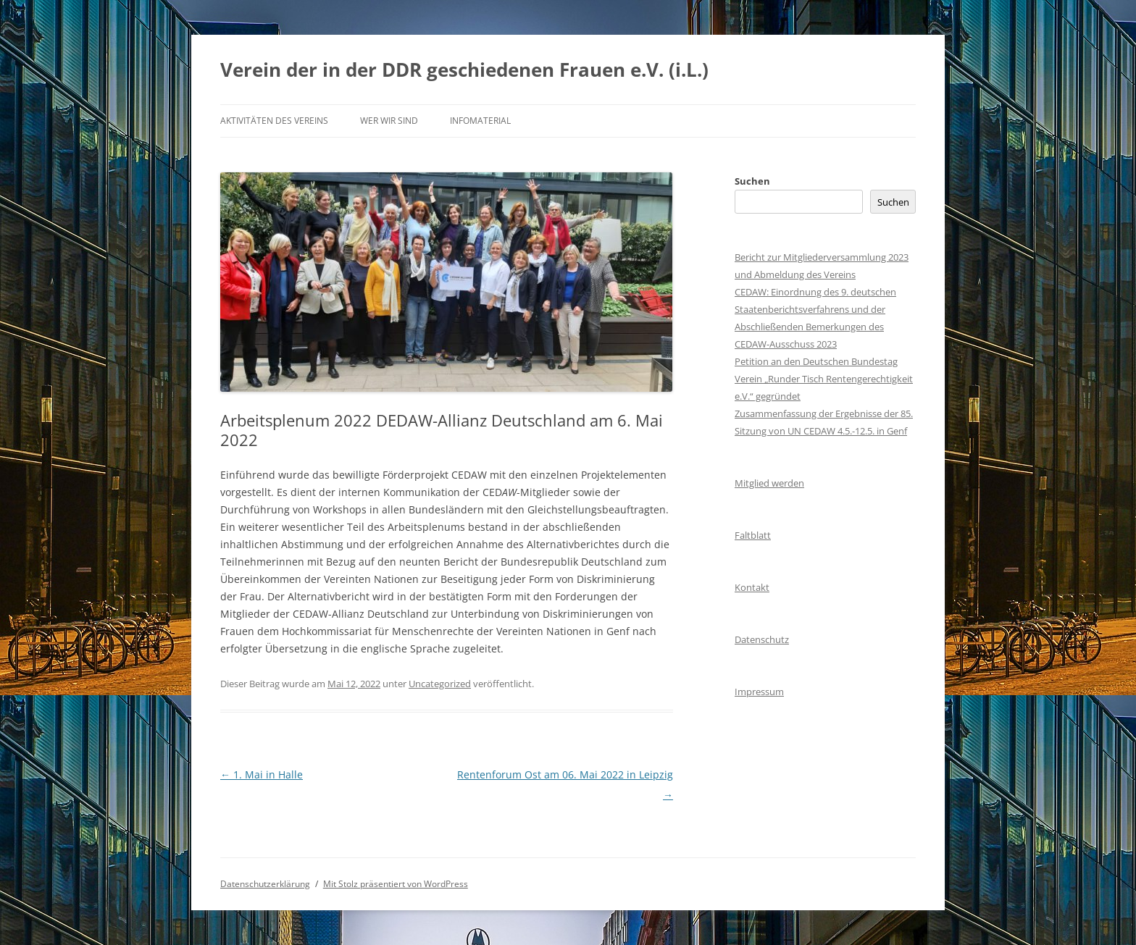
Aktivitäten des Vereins (274, 120)
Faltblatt (753, 535)
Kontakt (752, 587)
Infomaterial (480, 120)
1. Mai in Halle (261, 774)
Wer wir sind (389, 120)
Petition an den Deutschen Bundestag (816, 361)
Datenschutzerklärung (265, 884)
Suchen (752, 181)
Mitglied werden (769, 483)
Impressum (759, 691)
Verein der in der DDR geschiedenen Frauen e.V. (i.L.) (464, 69)
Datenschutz (762, 639)
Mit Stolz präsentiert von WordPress (395, 884)
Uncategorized (440, 683)
